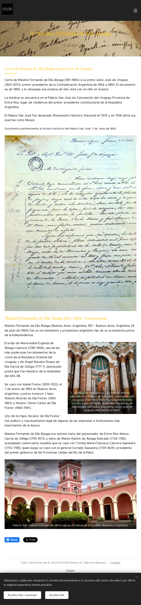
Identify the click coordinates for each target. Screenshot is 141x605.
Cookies (115, 562)
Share (12, 539)
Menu (135, 10)
